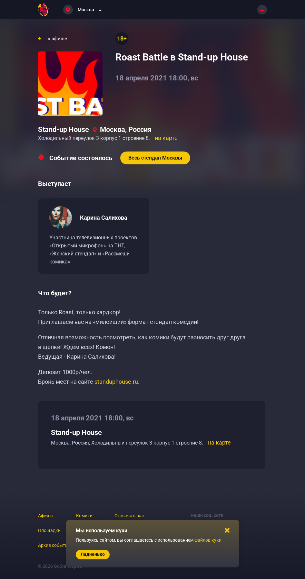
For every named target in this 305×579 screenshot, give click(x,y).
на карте (166, 137)
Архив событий (54, 545)
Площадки (49, 530)
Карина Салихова (103, 217)
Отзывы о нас (129, 515)
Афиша (45, 515)
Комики (84, 515)
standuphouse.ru (116, 381)
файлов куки (207, 540)
